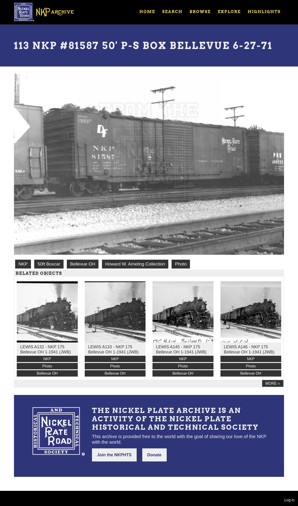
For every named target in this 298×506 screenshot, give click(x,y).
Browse (200, 11)
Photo (181, 264)
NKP (22, 264)
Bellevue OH (82, 264)
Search (172, 11)
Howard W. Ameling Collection (135, 264)
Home (147, 11)
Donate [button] (154, 455)
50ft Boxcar (48, 264)
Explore (229, 11)
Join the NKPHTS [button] (114, 455)
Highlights (264, 11)
